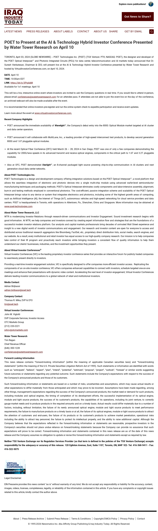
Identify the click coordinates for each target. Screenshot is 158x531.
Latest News (13, 31)
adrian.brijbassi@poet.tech (17, 290)
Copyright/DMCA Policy (105, 518)
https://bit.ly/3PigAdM (22, 82)
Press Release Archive (33, 518)
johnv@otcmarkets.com (16, 330)
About (16, 518)
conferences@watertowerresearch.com (37, 97)
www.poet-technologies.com (18, 206)
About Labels (63, 31)
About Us (100, 31)
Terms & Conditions (81, 518)
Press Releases (37, 31)
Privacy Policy (127, 518)
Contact (83, 31)
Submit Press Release (57, 518)
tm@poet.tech (11, 304)
